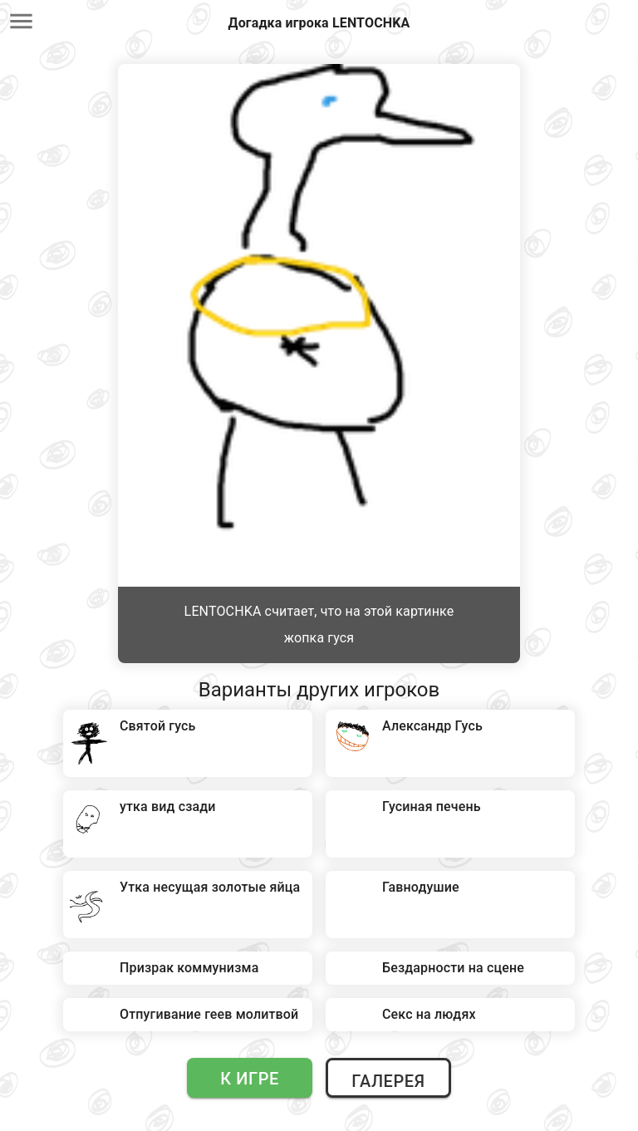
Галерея (388, 1081)
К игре (249, 1079)
